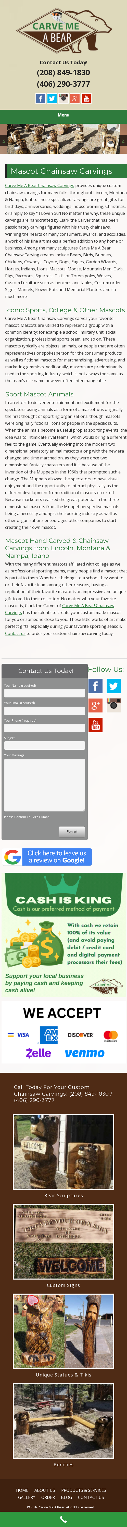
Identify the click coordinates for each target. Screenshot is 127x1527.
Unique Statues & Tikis (64, 1375)
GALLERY (26, 1497)
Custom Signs (63, 1285)
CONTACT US (91, 1497)
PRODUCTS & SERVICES (83, 1490)
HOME (22, 1490)
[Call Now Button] (63, 1519)
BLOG (66, 1497)
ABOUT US (44, 1490)
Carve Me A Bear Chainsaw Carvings (39, 185)
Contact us (15, 633)
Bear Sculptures (63, 1195)
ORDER (48, 1497)
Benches (64, 1464)
